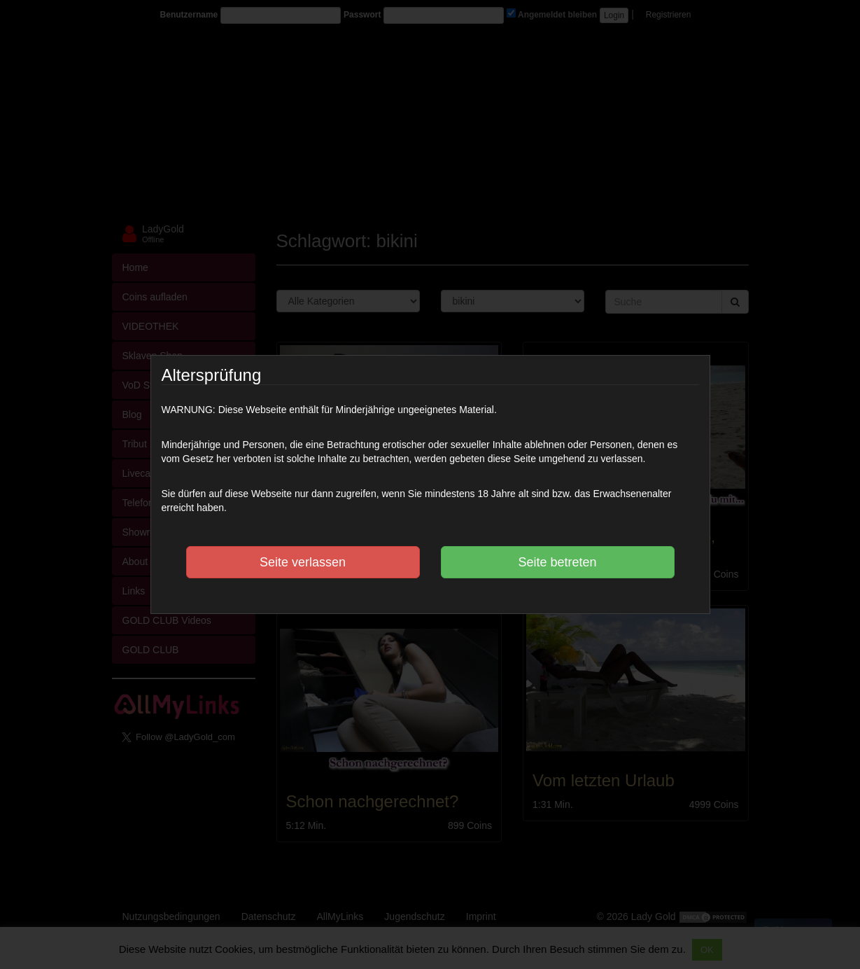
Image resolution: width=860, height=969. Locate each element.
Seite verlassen (303, 562)
